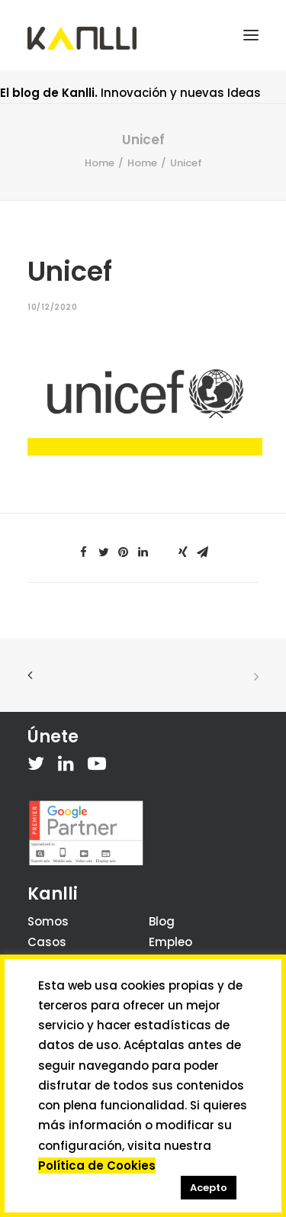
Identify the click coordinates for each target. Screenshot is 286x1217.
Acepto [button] (208, 1187)
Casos (46, 942)
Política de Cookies (97, 1165)
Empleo (170, 942)
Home (99, 163)
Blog (162, 921)
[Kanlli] (82, 38)
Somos (48, 921)
